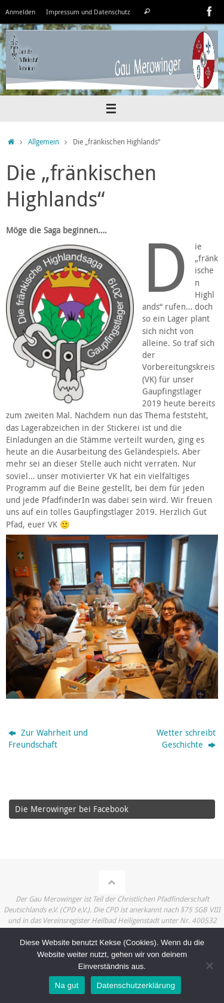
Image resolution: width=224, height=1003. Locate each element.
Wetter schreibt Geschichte (186, 738)
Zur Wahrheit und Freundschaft (48, 738)
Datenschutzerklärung (136, 985)
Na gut (67, 985)
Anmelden (20, 11)
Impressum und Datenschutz (88, 11)
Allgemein (43, 142)
